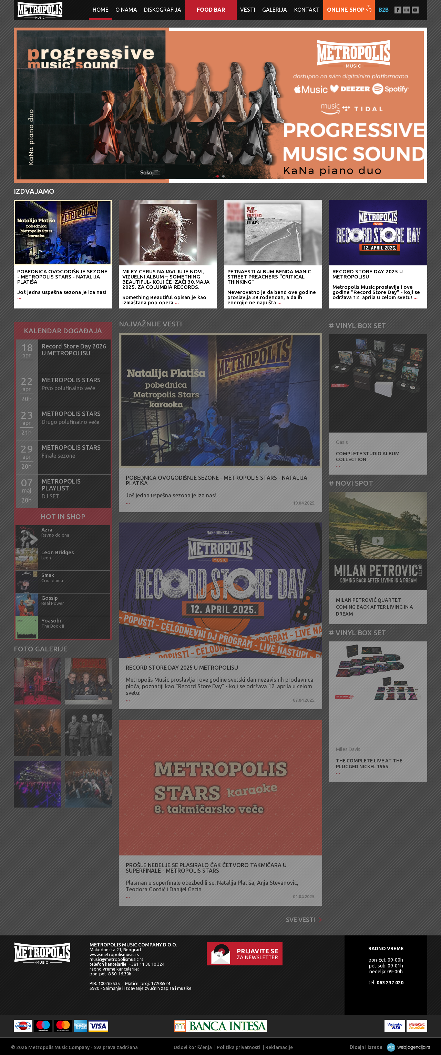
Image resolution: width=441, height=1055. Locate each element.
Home (101, 10)
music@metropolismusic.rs (116, 959)
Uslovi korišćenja (193, 1047)
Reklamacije (279, 1047)
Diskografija (162, 10)
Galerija (274, 10)
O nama (126, 10)
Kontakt (307, 10)
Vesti (247, 10)
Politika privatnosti (238, 1047)
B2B (384, 10)
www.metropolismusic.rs (114, 954)
